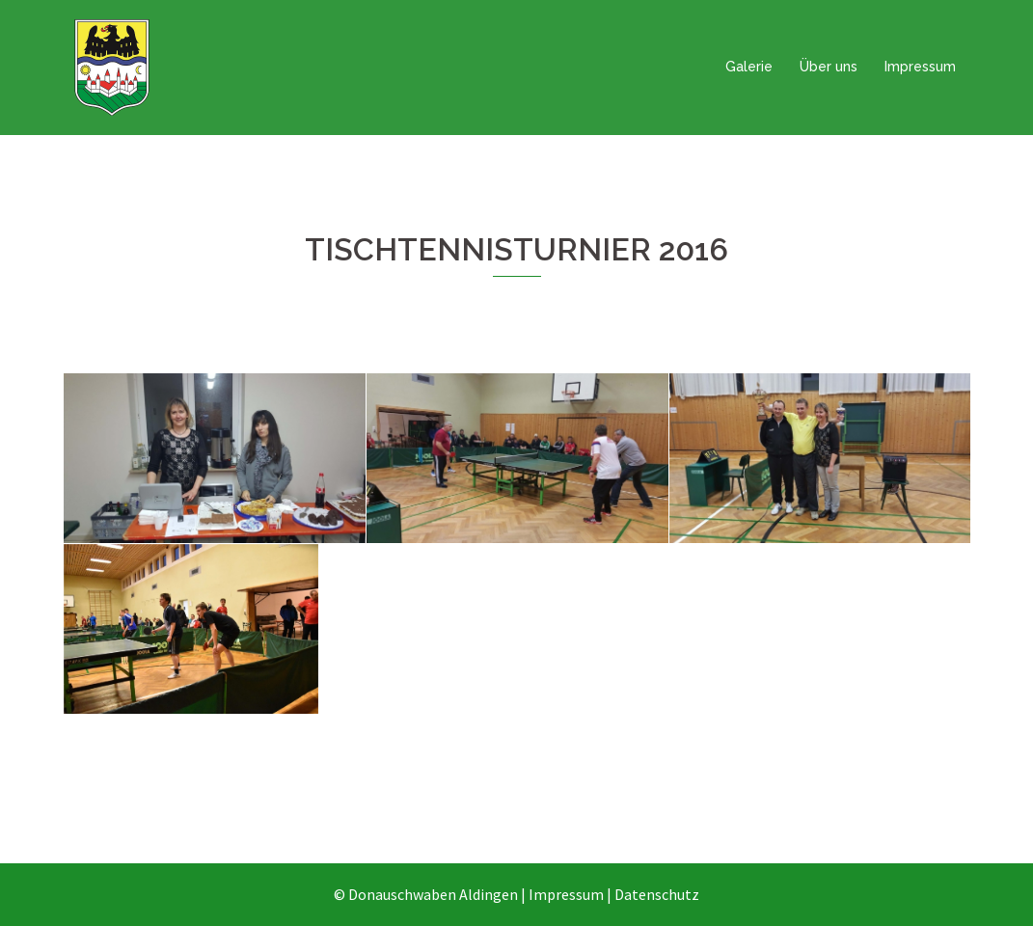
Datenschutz (656, 894)
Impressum (920, 66)
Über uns (828, 66)
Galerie (749, 66)
